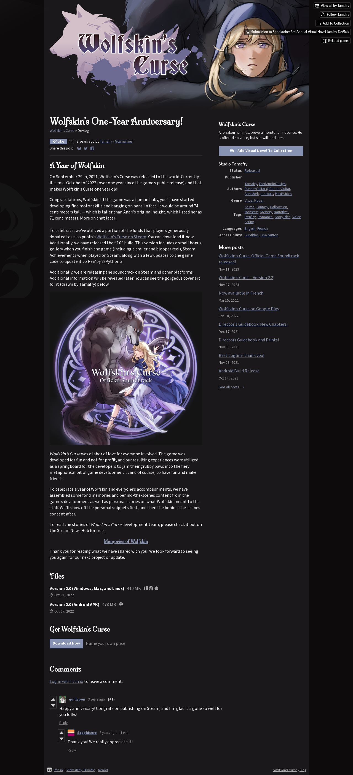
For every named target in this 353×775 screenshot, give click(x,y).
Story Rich (282, 217)
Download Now (66, 643)
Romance (265, 217)
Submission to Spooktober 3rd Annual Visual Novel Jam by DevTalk (297, 32)
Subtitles (251, 235)
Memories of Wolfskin (126, 541)
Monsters (251, 212)
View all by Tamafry (80, 770)
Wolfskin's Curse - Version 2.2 (246, 278)
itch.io (58, 770)
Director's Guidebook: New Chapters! (253, 324)
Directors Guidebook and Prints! (249, 340)
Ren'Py (250, 217)
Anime (250, 207)
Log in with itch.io (66, 682)
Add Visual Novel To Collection (261, 150)
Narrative (281, 212)
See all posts (229, 387)
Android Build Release (239, 371)
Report (103, 770)
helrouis (267, 193)
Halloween (278, 207)
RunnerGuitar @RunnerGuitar (267, 188)
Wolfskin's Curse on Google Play (249, 309)
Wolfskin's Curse (62, 130)
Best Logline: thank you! (241, 356)
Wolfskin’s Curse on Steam (121, 237)
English (250, 228)
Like (58, 141)
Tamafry (106, 141)
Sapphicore (87, 733)
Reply (63, 723)
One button (269, 235)
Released (252, 170)
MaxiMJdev (283, 193)
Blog (302, 770)
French (262, 228)
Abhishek (252, 193)
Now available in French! (241, 293)
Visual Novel (254, 200)
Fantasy (262, 207)
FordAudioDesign (272, 183)
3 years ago (96, 699)
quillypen (77, 699)
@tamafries (123, 141)
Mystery (266, 212)
